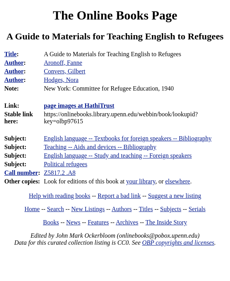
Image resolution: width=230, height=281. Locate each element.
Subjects (170, 209)
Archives (127, 222)
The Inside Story (166, 222)
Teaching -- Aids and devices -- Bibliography (100, 147)
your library (140, 181)
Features (98, 222)
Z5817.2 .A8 (59, 172)
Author (14, 62)
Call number (21, 172)
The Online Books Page (115, 15)
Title (10, 54)
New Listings (88, 209)
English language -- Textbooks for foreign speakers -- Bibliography (127, 138)
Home (32, 209)
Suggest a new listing (174, 195)
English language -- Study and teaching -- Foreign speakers (117, 155)
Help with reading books (59, 195)
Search (55, 209)
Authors (121, 209)
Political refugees (65, 164)
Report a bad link (119, 195)
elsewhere (177, 181)
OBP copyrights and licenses (178, 242)
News (73, 222)
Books (51, 222)
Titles (146, 209)
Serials (197, 209)
